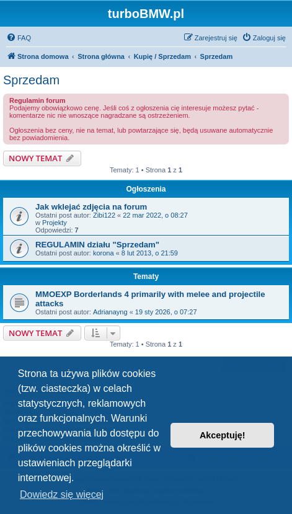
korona (103, 253)
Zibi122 (104, 215)
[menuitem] (18, 37)
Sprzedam (31, 80)
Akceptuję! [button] (223, 435)
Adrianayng (110, 312)
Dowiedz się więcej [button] (62, 494)
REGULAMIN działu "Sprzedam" (97, 244)
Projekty (54, 222)
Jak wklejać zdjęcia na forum (91, 206)
